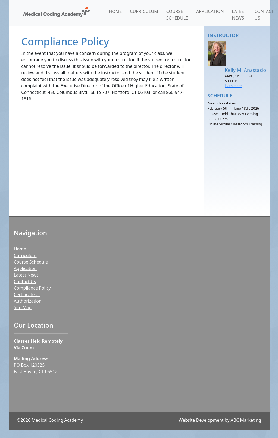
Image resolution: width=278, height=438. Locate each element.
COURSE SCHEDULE (177, 14)
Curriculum (25, 255)
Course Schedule (31, 262)
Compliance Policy (32, 288)
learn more (233, 86)
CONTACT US (264, 14)
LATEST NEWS (239, 14)
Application (25, 268)
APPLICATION (210, 11)
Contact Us (25, 281)
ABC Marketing (246, 420)
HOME (115, 11)
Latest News (26, 275)
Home (20, 249)
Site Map (23, 307)
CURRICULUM (144, 11)
